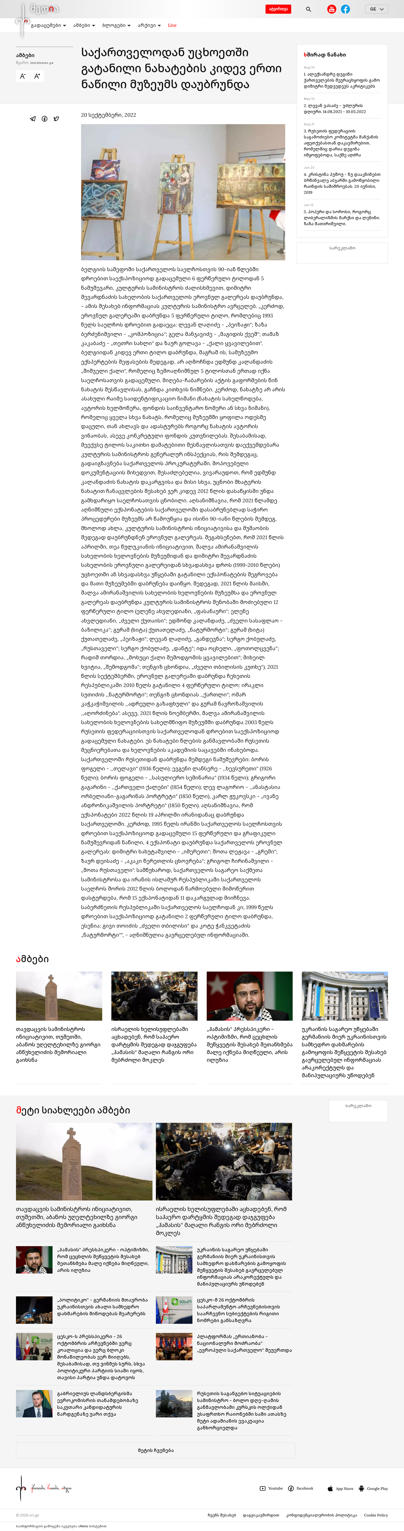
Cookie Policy (376, 1515)
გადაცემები (48, 25)
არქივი (149, 25)
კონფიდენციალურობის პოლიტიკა (321, 1515)
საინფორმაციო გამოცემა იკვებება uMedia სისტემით (61, 1526)
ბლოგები (116, 25)
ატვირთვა (278, 9)
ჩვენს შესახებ (222, 1515)
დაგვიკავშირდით (261, 1515)
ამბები (84, 25)
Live (172, 25)
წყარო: (35, 63)
